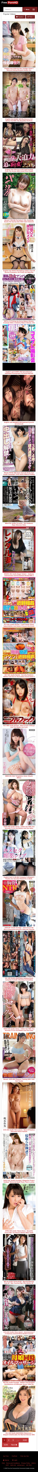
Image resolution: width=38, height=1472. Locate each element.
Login (14, 1460)
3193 (6, 1445)
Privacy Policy (25, 1463)
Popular (20, 17)
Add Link (13, 1465)
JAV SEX (29, 1465)
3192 (25, 1440)
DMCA (34, 1463)
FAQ (3, 1463)
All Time (31, 17)
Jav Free (6, 1456)
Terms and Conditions (13, 1463)
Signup (6, 1460)
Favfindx (14, 1456)
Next (14, 1445)
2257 (7, 1465)
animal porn (21, 1465)
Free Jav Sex (24, 1456)
